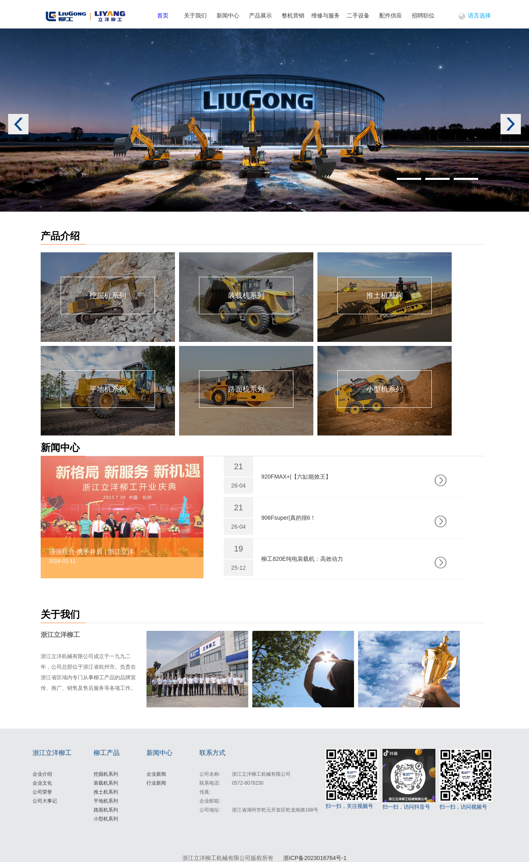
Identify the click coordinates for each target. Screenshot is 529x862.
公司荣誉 (42, 792)
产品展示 (260, 15)
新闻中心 (227, 15)
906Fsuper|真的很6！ (288, 517)
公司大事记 (45, 801)
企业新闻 (156, 774)
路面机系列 (106, 810)
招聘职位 (423, 15)
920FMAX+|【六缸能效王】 (296, 476)
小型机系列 (106, 819)
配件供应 (390, 15)
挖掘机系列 (106, 774)
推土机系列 (106, 792)
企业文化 (42, 783)
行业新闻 (156, 783)
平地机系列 (106, 801)
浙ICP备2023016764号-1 (315, 858)
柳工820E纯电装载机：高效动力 (302, 559)
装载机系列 (106, 783)
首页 (162, 15)
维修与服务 (325, 15)
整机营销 (293, 15)
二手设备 (358, 15)
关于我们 (195, 15)
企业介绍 (42, 774)
